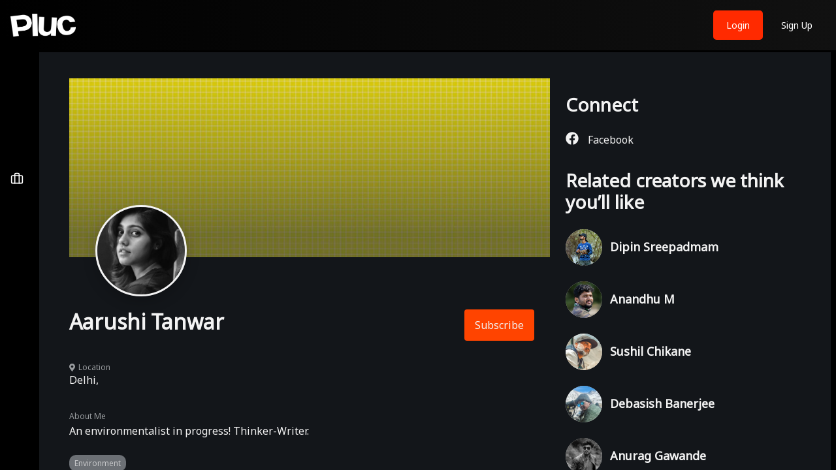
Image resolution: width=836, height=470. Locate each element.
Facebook (600, 139)
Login (738, 25)
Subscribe (499, 325)
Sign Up (796, 25)
